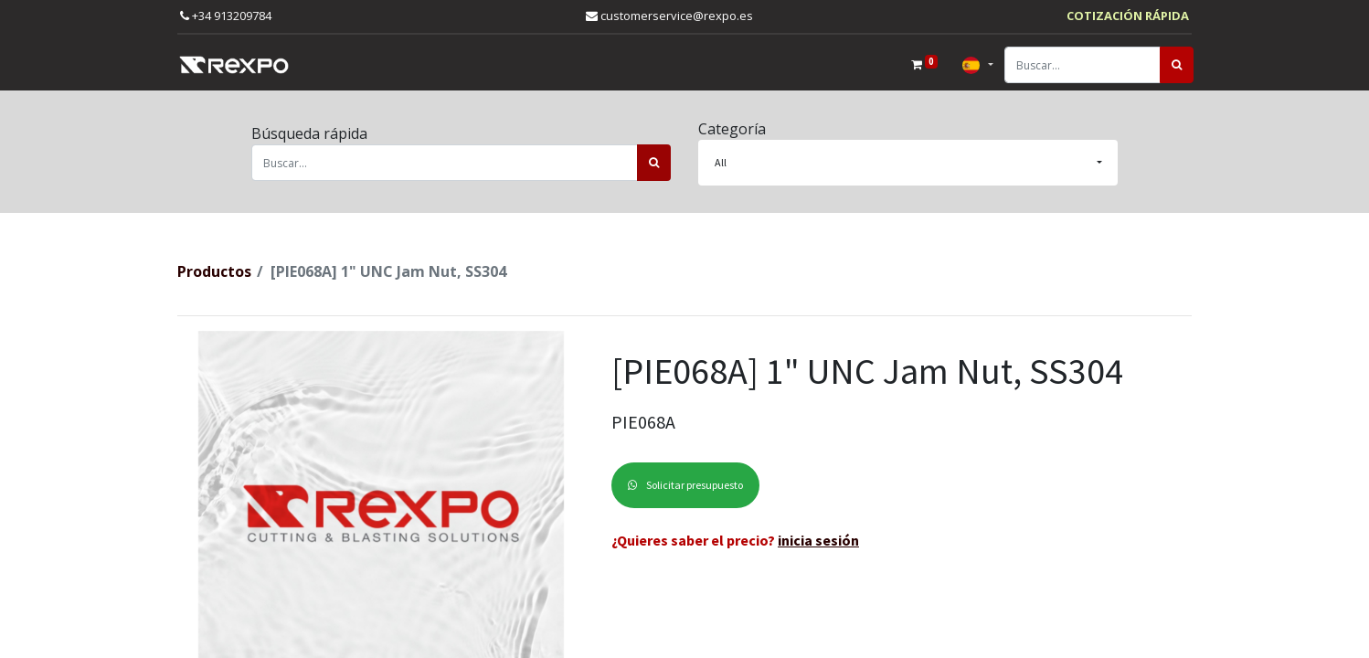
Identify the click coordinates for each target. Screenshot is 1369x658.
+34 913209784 (225, 15)
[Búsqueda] (1175, 65)
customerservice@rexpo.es (669, 15)
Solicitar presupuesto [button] (685, 485)
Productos (214, 271)
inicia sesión (818, 540)
